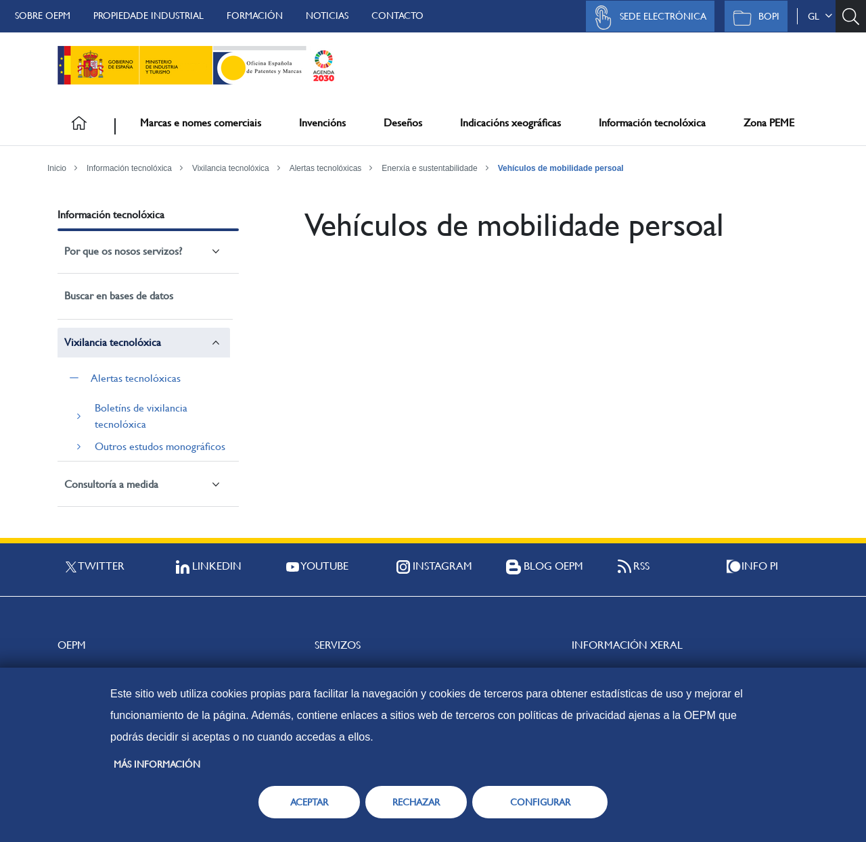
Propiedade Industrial (148, 15)
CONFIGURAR (540, 802)
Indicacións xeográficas (510, 122)
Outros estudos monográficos (160, 446)
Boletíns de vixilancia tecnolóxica (141, 415)
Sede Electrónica (646, 17)
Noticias (327, 15)
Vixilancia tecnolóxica (230, 168)
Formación (255, 15)
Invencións (322, 122)
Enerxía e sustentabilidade (429, 168)
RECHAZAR (416, 802)
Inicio (56, 168)
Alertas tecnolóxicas (326, 168)
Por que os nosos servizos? (123, 251)
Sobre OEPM (42, 15)
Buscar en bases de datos (118, 295)
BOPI (752, 17)
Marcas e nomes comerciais (200, 122)
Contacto (397, 15)
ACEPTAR (309, 802)
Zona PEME (769, 122)
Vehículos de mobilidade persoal (561, 168)
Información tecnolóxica (652, 122)
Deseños (403, 122)
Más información (157, 764)
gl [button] (820, 16)
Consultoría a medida (111, 484)
